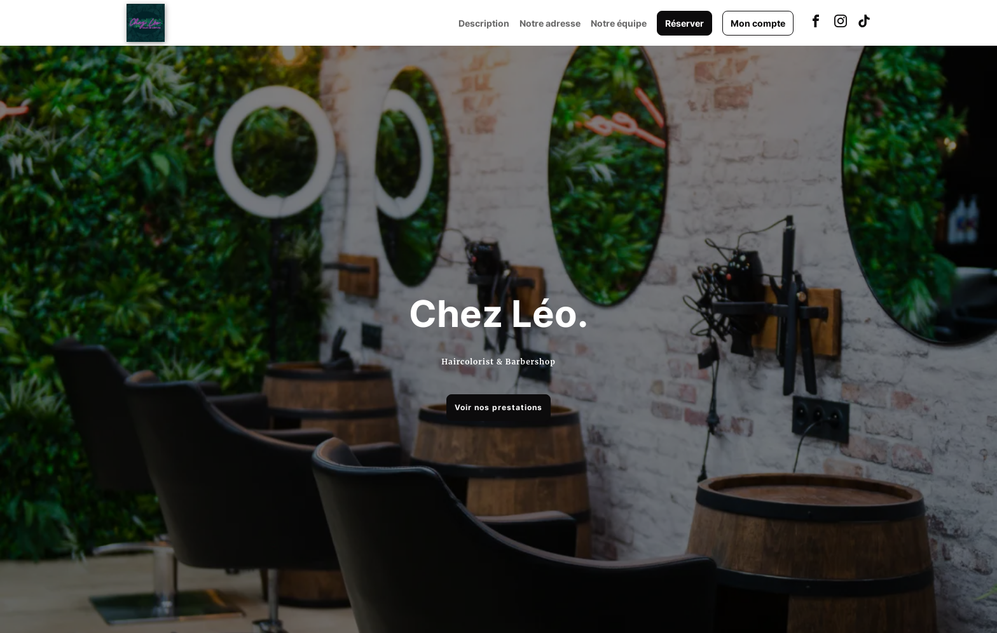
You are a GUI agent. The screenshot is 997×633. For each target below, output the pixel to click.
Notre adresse (550, 23)
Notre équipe (619, 23)
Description (483, 23)
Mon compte (758, 23)
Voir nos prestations (498, 407)
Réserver (684, 23)
